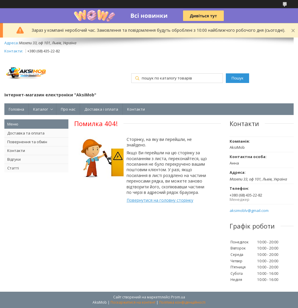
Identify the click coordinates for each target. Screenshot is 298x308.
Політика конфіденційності (182, 302)
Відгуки (14, 159)
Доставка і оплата (101, 109)
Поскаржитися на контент (133, 302)
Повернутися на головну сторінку (160, 200)
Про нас (68, 109)
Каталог (40, 109)
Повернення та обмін (27, 141)
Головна (16, 109)
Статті (13, 168)
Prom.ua (178, 297)
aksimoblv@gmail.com (249, 210)
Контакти (136, 109)
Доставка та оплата (26, 133)
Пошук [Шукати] (237, 78)
